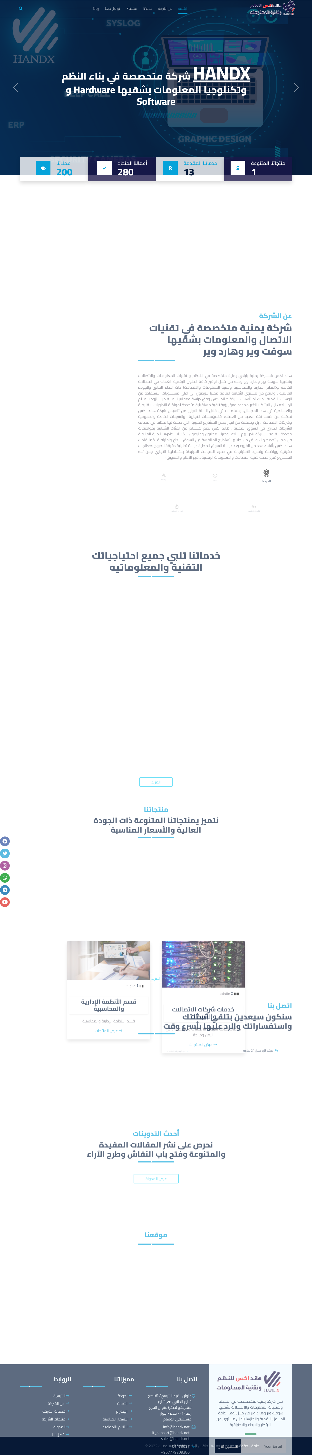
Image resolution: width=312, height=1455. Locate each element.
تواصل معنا (112, 8)
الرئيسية (182, 8)
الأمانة (124, 1452)
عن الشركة (165, 8)
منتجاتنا (133, 8)
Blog (96, 8)
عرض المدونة (156, 1222)
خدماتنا (147, 8)
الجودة (125, 1444)
